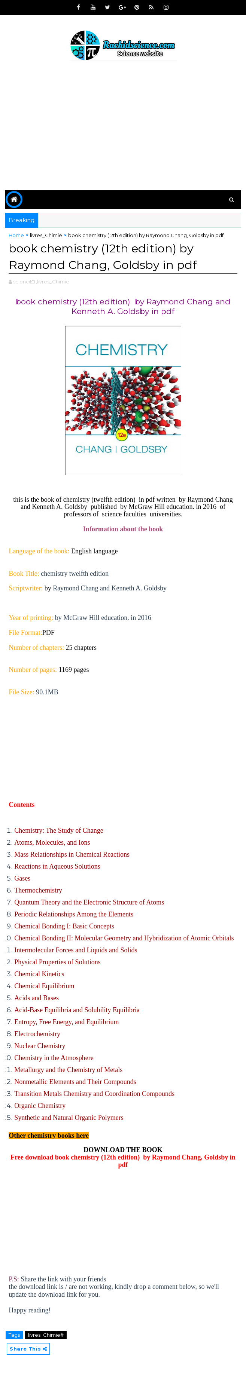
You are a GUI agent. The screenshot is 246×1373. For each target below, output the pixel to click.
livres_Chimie (46, 235)
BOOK (152, 1150)
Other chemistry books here (49, 1135)
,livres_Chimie (52, 281)
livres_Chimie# (46, 1335)
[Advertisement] (123, 126)
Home (16, 235)
